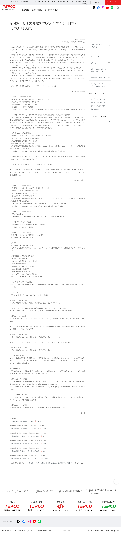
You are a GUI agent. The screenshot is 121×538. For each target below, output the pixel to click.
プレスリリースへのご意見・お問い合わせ (97, 85)
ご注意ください (67, 531)
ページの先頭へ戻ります (116, 481)
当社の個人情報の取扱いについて (47, 531)
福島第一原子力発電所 (98, 99)
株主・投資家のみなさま (80, 1)
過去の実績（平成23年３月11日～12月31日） (30, 458)
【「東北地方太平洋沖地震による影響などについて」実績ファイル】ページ (50, 463)
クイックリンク (111, 3)
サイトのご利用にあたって (23, 531)
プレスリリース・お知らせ (40, 1)
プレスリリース (95, 56)
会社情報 (25, 10)
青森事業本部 (95, 109)
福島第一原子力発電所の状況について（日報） (98, 70)
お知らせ (93, 63)
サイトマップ (6, 531)
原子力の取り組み (51, 10)
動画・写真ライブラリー (60, 1)
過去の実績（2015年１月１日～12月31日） (29, 428)
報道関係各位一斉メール (98, 77)
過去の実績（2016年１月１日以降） (27, 421)
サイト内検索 (117, 7)
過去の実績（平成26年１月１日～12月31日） (30, 436)
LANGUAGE (97, 3)
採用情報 (85, 4)
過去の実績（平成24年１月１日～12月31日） (30, 451)
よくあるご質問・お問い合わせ (18, 1)
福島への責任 (37, 10)
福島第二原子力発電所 (98, 102)
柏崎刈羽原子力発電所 (98, 106)
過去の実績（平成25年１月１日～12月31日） (30, 444)
